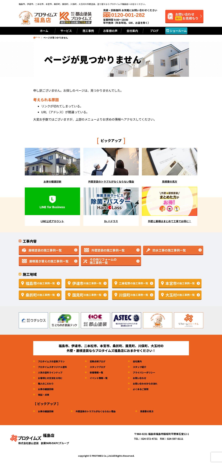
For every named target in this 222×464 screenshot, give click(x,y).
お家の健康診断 (47, 390)
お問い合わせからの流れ (153, 384)
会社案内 (145, 362)
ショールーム (176, 31)
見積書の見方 (155, 412)
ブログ (154, 31)
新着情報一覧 (101, 373)
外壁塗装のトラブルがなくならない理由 (101, 412)
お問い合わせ (147, 378)
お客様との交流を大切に (52, 378)
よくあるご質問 (148, 390)
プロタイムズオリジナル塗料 (54, 367)
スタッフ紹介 (147, 367)
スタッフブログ (103, 367)
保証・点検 (44, 395)
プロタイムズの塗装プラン (53, 362)
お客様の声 (110, 31)
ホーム (44, 31)
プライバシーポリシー (152, 373)
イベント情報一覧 (104, 378)
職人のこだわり (47, 384)
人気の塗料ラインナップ (52, 373)
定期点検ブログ (103, 362)
